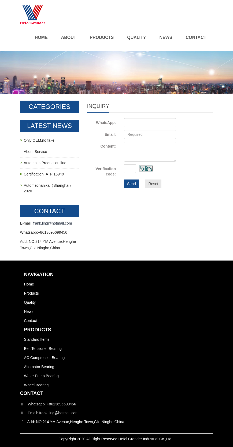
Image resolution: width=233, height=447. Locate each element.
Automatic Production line (45, 163)
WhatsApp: (106, 122)
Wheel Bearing (36, 385)
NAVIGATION (39, 274)
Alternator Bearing (39, 367)
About (68, 37)
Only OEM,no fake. (40, 140)
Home (41, 37)
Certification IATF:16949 (44, 174)
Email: (110, 134)
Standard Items (37, 339)
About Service (35, 151)
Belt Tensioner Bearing (43, 348)
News (165, 37)
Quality (136, 37)
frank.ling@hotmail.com (52, 223)
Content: (108, 146)
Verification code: (106, 171)
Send (131, 184)
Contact (196, 37)
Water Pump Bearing (41, 376)
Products (102, 37)
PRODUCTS (37, 329)
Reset (153, 184)
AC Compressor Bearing (44, 358)
